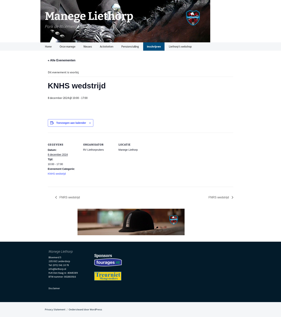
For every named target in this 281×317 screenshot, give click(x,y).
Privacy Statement (55, 309)
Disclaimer (54, 288)
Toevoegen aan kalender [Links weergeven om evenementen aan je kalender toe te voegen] (71, 122)
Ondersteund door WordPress (85, 309)
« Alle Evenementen (62, 60)
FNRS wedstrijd (69, 197)
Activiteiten (106, 46)
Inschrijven (154, 46)
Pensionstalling (130, 46)
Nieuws (87, 46)
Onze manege (67, 46)
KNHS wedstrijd (57, 173)
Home (48, 46)
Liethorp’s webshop (180, 46)
